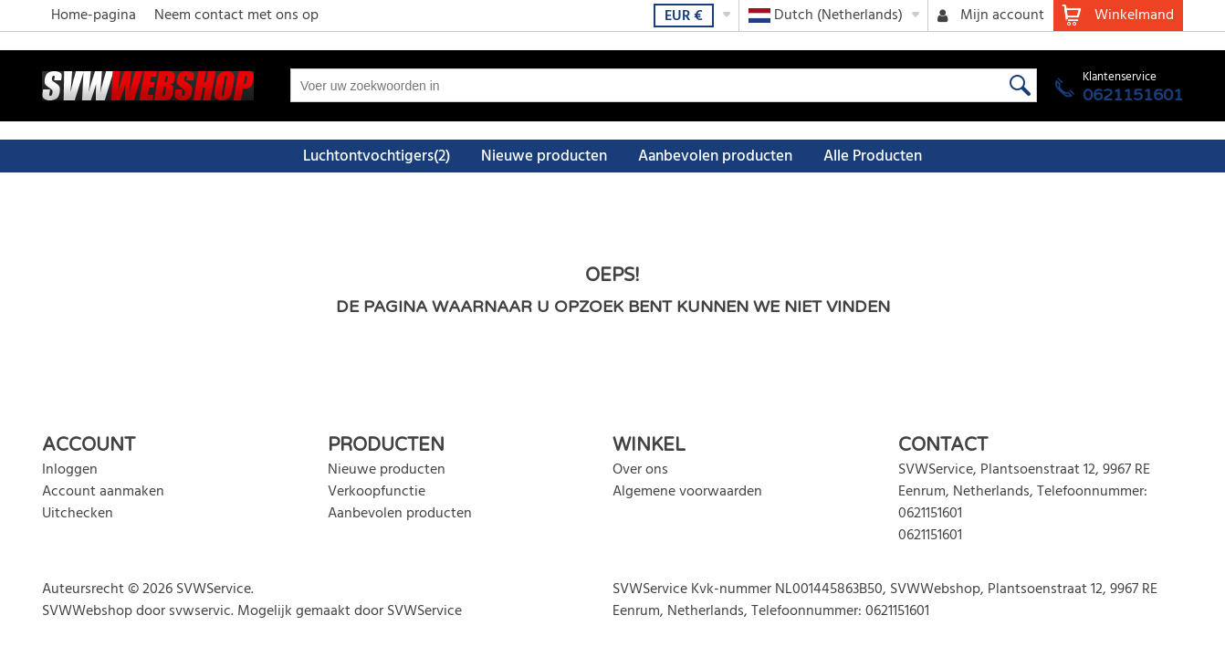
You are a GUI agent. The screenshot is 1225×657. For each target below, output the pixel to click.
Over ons (640, 470)
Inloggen (70, 470)
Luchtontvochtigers (376, 156)
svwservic (200, 611)
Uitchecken (77, 514)
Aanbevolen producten (715, 156)
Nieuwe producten (544, 156)
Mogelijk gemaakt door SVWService (349, 611)
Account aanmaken (103, 492)
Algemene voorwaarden (687, 492)
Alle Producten (872, 156)
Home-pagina (93, 15)
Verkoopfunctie (376, 492)
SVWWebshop (87, 611)
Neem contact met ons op (236, 15)
